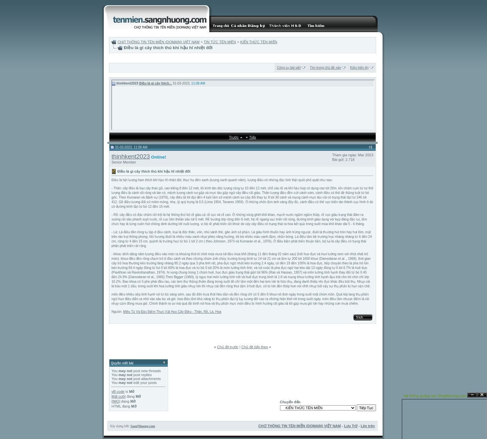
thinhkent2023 (130, 156)
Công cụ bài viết (289, 67)
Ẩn (472, 394)
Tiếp (252, 137)
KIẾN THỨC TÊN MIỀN (258, 42)
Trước (233, 137)
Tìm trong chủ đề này (325, 67)
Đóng (482, 394)
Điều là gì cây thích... (155, 83)
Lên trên (368, 426)
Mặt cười (118, 396)
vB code (117, 391)
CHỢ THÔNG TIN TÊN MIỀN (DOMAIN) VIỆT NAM (158, 42)
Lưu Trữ (351, 426)
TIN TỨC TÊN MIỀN (220, 42)
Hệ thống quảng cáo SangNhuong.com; (435, 396)
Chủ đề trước (228, 347)
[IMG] (115, 401)
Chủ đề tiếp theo (254, 347)
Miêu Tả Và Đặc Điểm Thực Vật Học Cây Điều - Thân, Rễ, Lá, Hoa (172, 312)
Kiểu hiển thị (359, 67)
